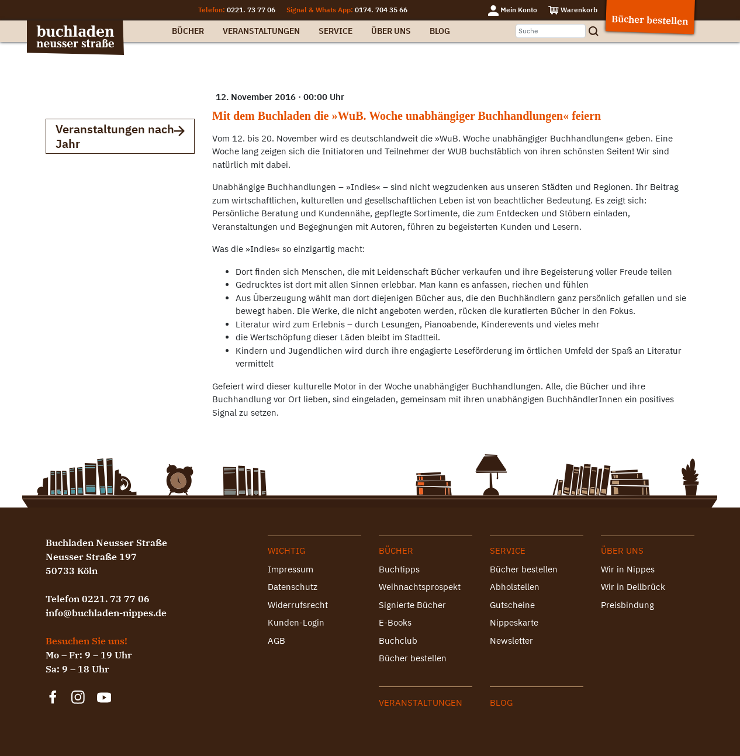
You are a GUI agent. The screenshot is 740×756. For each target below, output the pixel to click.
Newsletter (511, 640)
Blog (440, 31)
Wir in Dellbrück (633, 586)
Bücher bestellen (413, 658)
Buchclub (398, 640)
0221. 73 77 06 (251, 9)
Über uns (391, 31)
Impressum (290, 569)
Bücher (188, 31)
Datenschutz (292, 586)
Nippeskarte (514, 622)
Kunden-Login (296, 622)
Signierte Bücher (412, 604)
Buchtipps (399, 569)
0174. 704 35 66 (381, 9)
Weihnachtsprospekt (420, 586)
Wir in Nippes (628, 569)
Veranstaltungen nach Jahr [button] (120, 136)
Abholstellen (515, 586)
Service (335, 31)
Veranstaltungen (261, 31)
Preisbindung (627, 604)
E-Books (395, 622)
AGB (276, 640)
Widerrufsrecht (298, 604)
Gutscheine (512, 604)
